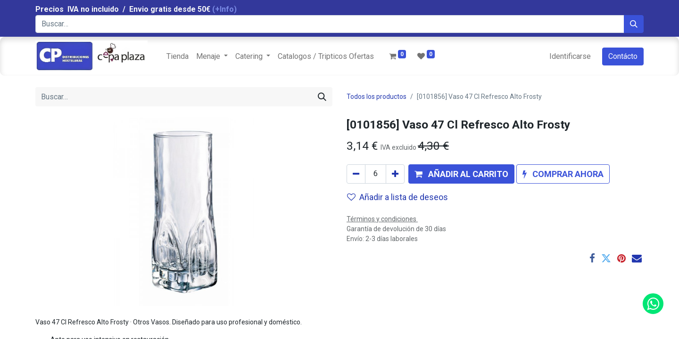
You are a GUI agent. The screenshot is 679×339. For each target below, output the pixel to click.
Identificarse (570, 56)
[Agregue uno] (395, 174)
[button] (461, 174)
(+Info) (224, 9)
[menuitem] (177, 56)
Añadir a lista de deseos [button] (397, 197)
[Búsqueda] (634, 24)
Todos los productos (376, 96)
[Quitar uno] (356, 174)
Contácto (623, 56)
